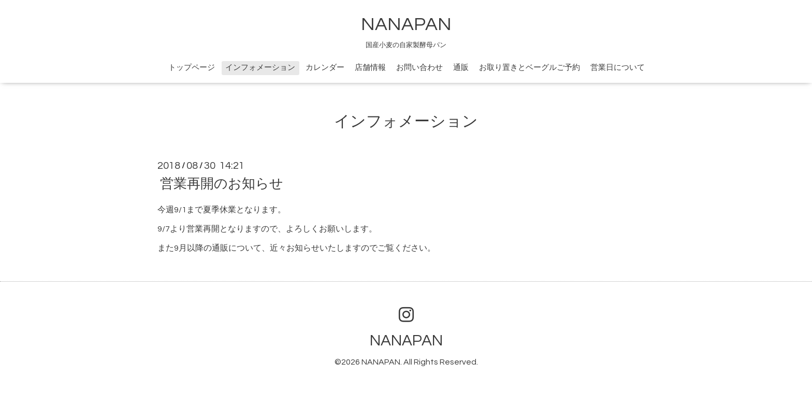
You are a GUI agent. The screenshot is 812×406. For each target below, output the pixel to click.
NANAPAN (406, 24)
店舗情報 (370, 67)
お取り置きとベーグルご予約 (529, 67)
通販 (461, 67)
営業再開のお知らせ (221, 184)
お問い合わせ (419, 67)
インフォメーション (260, 67)
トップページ (191, 67)
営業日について (617, 67)
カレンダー (325, 67)
